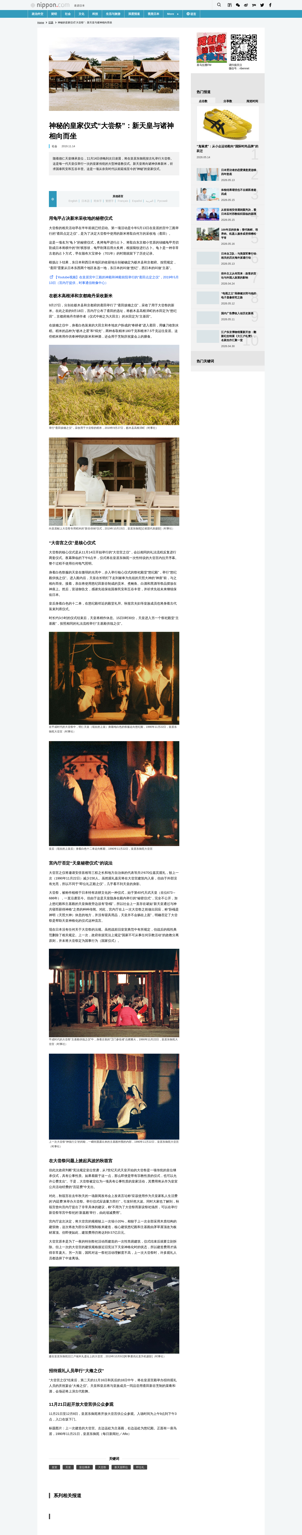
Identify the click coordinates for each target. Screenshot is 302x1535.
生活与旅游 (113, 13)
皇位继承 (84, 1467)
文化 (81, 13)
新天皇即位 (121, 1467)
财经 (54, 13)
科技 (95, 13)
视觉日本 (153, 13)
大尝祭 (102, 1467)
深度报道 (134, 13)
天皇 (68, 1467)
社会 (68, 13)
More (173, 13)
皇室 (54, 1467)
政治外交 (37, 13)
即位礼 (140, 1467)
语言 (193, 14)
